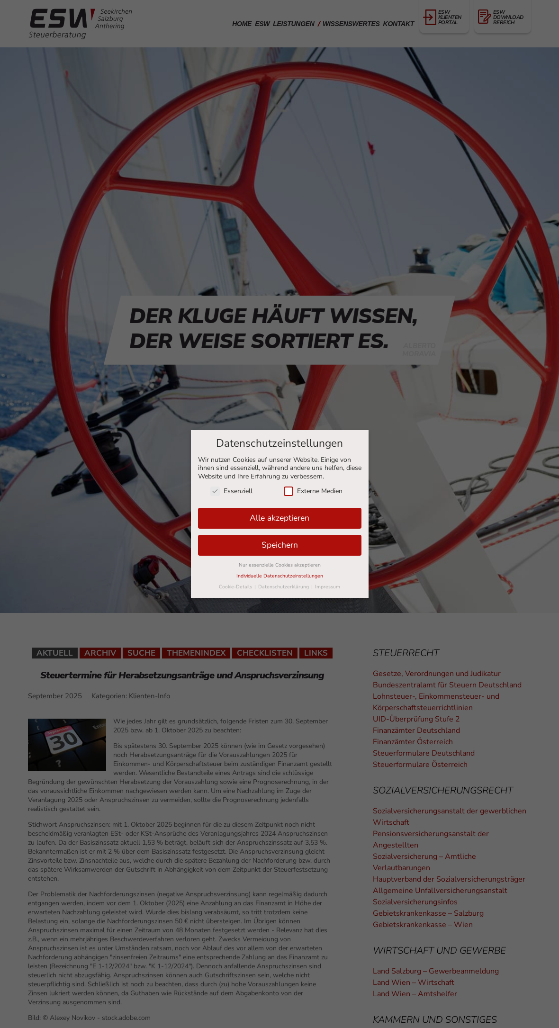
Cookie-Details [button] (236, 586)
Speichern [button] (279, 544)
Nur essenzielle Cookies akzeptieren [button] (280, 564)
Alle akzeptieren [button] (279, 517)
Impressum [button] (327, 586)
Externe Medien (313, 491)
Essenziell (231, 491)
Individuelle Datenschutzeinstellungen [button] (279, 575)
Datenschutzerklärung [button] (284, 586)
